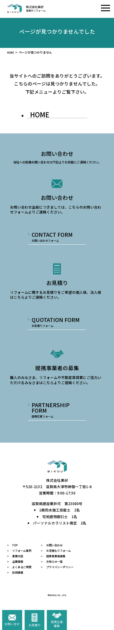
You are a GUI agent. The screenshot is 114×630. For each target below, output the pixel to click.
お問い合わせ (65, 548)
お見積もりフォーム (70, 555)
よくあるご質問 (25, 573)
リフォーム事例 (25, 555)
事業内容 (20, 561)
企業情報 (20, 567)
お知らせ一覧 (65, 567)
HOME (11, 52)
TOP (16, 548)
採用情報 (20, 579)
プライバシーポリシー (72, 573)
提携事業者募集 (66, 561)
